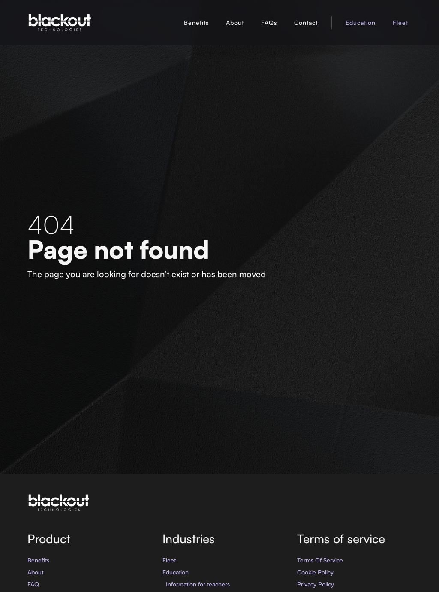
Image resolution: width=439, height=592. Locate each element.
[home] (59, 22)
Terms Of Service (320, 560)
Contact (306, 22)
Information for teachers (198, 584)
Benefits (196, 22)
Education (361, 22)
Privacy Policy (315, 584)
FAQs (269, 22)
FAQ (33, 584)
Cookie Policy (315, 572)
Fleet (400, 22)
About (235, 22)
